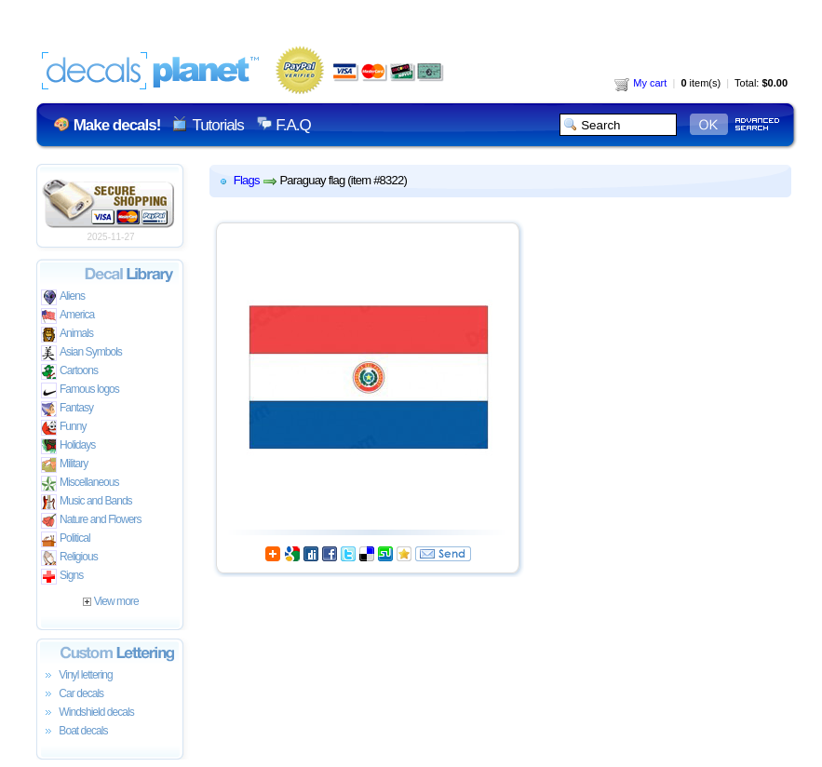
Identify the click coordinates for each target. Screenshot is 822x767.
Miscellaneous (80, 483)
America (67, 316)
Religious (69, 558)
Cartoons (69, 372)
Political (65, 539)
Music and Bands (86, 502)
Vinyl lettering (77, 675)
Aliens (63, 297)
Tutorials (217, 125)
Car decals (72, 694)
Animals (67, 335)
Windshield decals (87, 713)
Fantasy (67, 409)
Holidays (68, 446)
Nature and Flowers (91, 521)
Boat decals (74, 731)
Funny (64, 428)
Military (64, 465)
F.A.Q (293, 125)
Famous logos (80, 390)
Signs (62, 577)
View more (110, 601)
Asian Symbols (81, 353)
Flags (247, 180)
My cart (640, 82)
